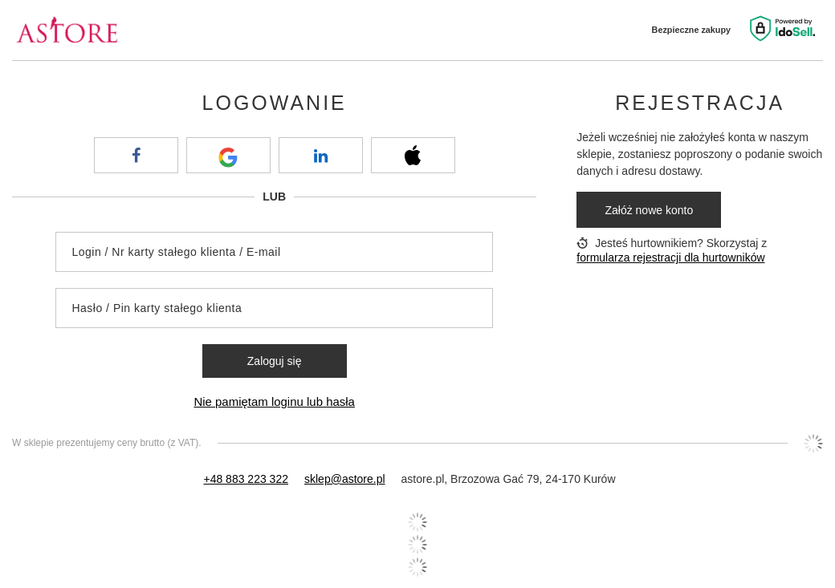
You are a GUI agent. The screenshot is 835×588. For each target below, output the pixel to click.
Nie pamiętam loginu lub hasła (274, 401)
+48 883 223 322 (245, 478)
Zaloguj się (274, 361)
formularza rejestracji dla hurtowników (670, 257)
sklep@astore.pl (344, 478)
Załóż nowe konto (649, 210)
